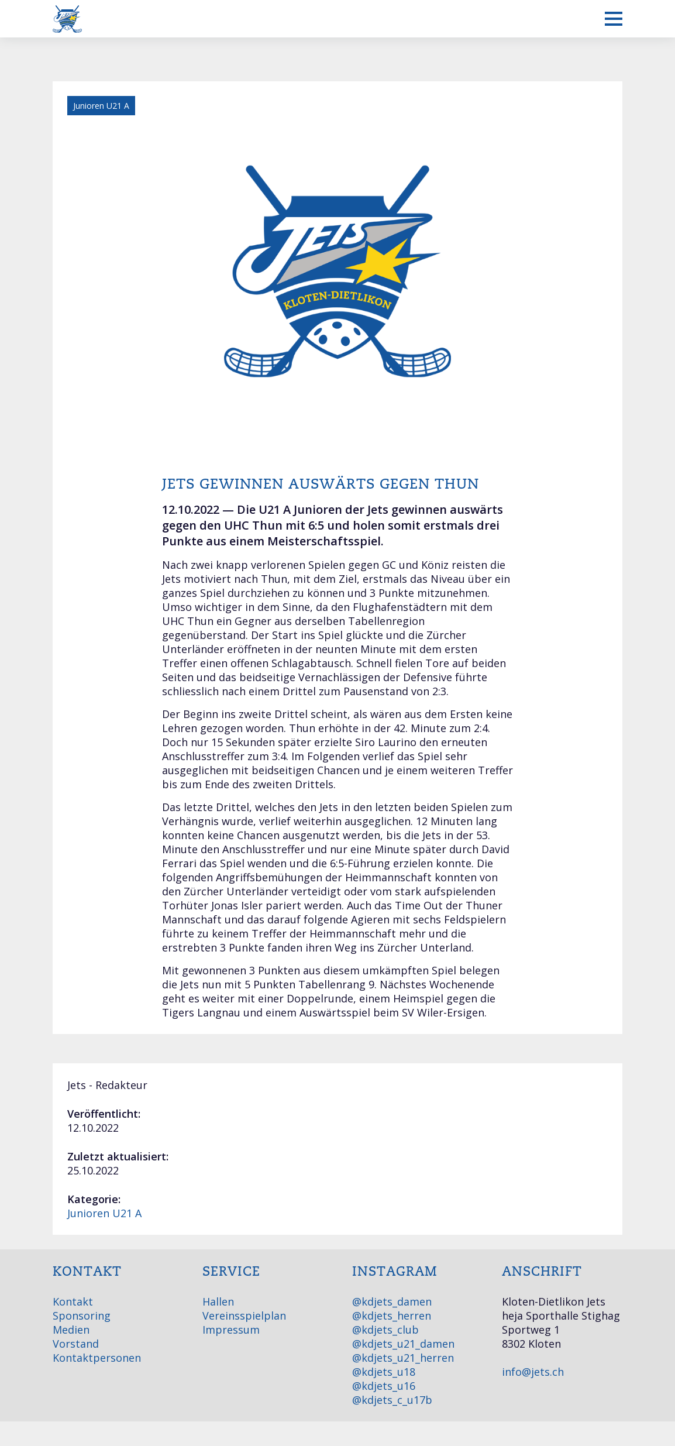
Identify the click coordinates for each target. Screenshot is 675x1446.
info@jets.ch (533, 1372)
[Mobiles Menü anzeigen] (613, 19)
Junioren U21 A (104, 1213)
